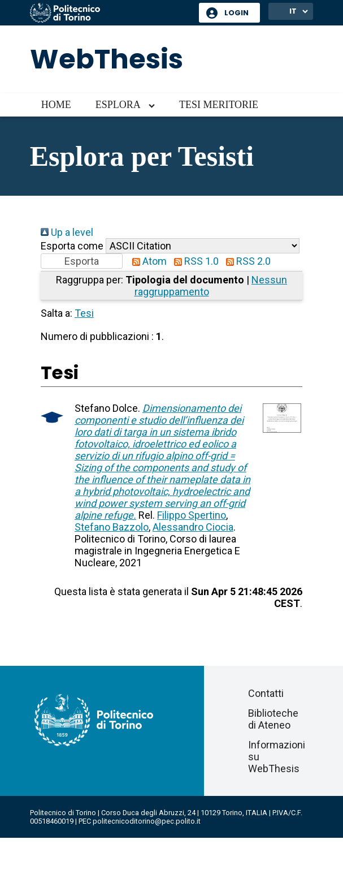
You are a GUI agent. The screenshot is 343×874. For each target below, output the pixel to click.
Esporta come (72, 246)
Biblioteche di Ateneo (273, 719)
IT (293, 11)
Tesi (84, 313)
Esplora (118, 104)
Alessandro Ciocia (193, 527)
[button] (82, 261)
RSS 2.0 (246, 261)
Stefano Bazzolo (112, 527)
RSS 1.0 (194, 261)
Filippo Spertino (191, 515)
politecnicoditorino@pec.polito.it (147, 821)
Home (56, 104)
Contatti (266, 693)
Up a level (67, 232)
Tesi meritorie (218, 104)
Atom (147, 261)
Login (236, 13)
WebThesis (106, 59)
